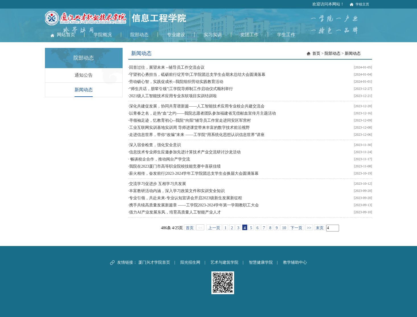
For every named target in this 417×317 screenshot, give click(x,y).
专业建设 (176, 34)
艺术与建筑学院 (224, 262)
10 (284, 228)
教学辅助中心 (295, 262)
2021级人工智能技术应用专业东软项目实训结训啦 (173, 96)
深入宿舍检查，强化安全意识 (155, 145)
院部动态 (139, 34)
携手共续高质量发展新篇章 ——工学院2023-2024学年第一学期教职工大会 (194, 205)
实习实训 (213, 34)
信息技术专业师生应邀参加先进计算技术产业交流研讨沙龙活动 (185, 152)
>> (309, 228)
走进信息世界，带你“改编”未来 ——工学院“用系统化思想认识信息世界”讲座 (197, 135)
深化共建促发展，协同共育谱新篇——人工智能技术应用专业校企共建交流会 (197, 106)
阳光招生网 (190, 262)
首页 (316, 53)
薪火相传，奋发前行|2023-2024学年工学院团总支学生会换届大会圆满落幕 (194, 173)
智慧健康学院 (261, 262)
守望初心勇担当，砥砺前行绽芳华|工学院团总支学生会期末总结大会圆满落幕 (197, 74)
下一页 (296, 228)
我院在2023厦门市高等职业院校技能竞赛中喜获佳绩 (175, 166)
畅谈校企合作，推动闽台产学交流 (159, 159)
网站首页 (66, 34)
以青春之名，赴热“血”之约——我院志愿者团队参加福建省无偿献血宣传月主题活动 (202, 113)
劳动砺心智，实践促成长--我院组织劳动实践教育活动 (176, 82)
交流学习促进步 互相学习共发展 (157, 184)
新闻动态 (84, 89)
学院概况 (103, 34)
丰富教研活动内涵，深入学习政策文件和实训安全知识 (177, 191)
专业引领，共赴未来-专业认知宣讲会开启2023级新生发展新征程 (185, 198)
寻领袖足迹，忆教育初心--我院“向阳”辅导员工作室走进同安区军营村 (190, 120)
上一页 (214, 228)
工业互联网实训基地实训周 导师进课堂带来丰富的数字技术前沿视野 (189, 127)
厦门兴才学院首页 (154, 262)
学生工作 (286, 34)
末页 (320, 228)
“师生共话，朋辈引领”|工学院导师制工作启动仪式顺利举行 (181, 89)
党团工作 (249, 34)
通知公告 (84, 75)
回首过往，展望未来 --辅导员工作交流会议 (167, 67)
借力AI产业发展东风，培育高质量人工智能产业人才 (175, 212)
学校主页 (362, 4)
